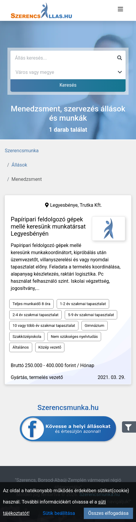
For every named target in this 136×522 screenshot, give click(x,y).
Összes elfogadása (108, 513)
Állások (19, 165)
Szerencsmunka (22, 150)
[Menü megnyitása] (120, 9)
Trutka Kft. (91, 205)
